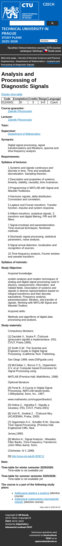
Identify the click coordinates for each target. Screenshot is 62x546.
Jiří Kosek (23, 515)
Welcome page (8, 58)
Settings (37, 50)
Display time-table (11, 94)
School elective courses (32, 47)
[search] (26, 23)
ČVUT (8, 521)
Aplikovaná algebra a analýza (32, 493)
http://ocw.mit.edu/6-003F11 (28, 456)
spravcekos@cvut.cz (46, 541)
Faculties (13, 47)
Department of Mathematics (30, 61)
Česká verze (52, 50)
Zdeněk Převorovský (20, 111)
